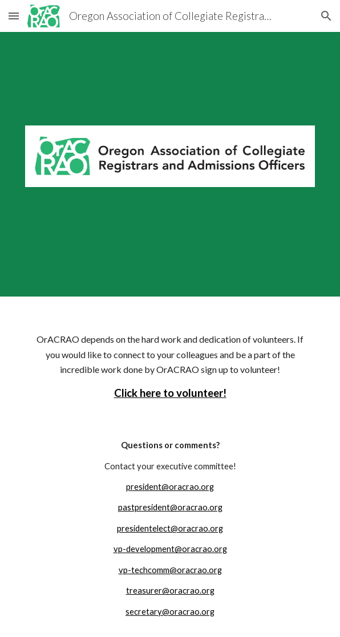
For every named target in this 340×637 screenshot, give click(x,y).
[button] (13, 15)
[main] (169, 358)
